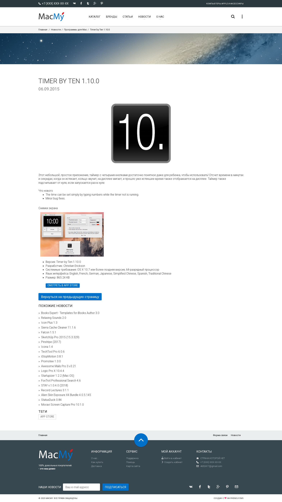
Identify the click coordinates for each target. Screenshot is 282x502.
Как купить (97, 462)
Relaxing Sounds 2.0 (53, 318)
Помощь (130, 462)
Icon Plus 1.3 (49, 322)
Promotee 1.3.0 (51, 361)
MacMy (49, 498)
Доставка (96, 466)
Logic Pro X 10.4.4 (52, 371)
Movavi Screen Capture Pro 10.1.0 (62, 404)
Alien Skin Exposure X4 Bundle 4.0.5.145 (66, 395)
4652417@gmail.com (211, 466)
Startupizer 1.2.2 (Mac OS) (57, 375)
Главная (42, 29)
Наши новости (49, 487)
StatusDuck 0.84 (51, 399)
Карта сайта (133, 466)
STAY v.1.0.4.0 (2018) (54, 385)
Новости (56, 29)
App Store (47, 416)
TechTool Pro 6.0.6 (53, 351)
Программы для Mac (75, 29)
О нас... (95, 458)
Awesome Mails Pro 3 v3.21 (58, 366)
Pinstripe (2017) (51, 342)
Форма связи (220, 435)
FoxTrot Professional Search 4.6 (61, 380)
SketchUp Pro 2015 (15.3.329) (60, 337)
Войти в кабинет (171, 458)
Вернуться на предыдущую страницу (70, 297)
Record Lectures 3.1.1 (55, 390)
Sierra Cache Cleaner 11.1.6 (58, 327)
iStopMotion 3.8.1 (52, 356)
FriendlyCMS (237, 498)
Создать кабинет (172, 462)
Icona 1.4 (47, 346)
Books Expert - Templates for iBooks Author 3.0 (70, 313)
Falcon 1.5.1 (48, 332)
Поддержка (132, 458)
